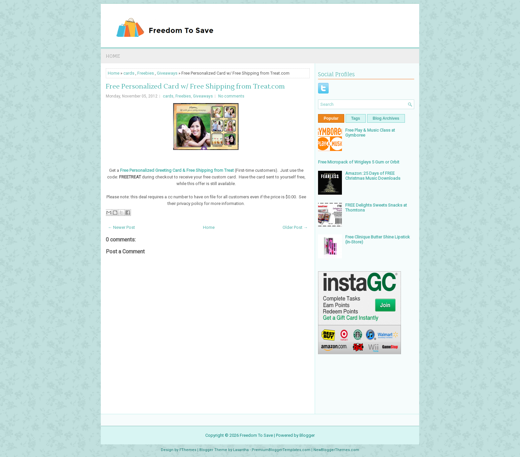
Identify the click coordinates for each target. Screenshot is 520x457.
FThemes (187, 450)
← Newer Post (121, 227)
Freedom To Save (256, 435)
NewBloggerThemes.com (336, 450)
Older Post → (295, 227)
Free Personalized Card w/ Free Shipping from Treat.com (195, 86)
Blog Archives (386, 118)
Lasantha (241, 450)
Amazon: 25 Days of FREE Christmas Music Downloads (372, 176)
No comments (231, 96)
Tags (355, 118)
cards (128, 73)
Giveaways (167, 73)
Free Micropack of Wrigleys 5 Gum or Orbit (358, 162)
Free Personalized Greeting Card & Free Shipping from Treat (177, 170)
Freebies (145, 73)
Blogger (307, 435)
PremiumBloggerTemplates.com (281, 450)
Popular (331, 118)
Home (113, 56)
